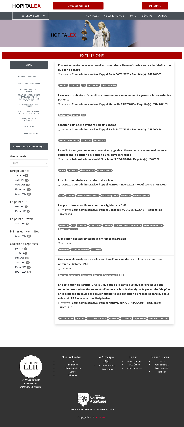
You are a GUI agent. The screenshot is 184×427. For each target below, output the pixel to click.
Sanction (63, 85)
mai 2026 (21, 175)
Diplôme (97, 275)
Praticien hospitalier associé (128, 225)
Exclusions (74, 85)
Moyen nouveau (104, 170)
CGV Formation (134, 368)
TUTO (133, 15)
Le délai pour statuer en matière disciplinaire (87, 180)
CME (73, 225)
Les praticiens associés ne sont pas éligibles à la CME (92, 205)
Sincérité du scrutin (68, 229)
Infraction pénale (141, 195)
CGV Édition (134, 364)
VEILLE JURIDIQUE (114, 15)
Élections (107, 225)
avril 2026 (22, 180)
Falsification (93, 85)
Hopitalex (161, 371)
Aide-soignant (110, 275)
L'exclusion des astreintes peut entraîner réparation (92, 238)
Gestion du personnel (29, 83)
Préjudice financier (80, 249)
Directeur (80, 318)
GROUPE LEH (30, 15)
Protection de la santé (29, 90)
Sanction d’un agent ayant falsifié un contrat (87, 125)
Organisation (140, 318)
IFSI (83, 85)
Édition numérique (73, 368)
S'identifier (155, 6)
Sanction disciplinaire (69, 140)
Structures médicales (158, 318)
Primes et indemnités (29, 76)
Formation (73, 364)
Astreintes (64, 249)
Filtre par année (18, 156)
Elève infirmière (109, 85)
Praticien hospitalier (97, 318)
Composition (95, 225)
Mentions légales (134, 361)
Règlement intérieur (153, 225)
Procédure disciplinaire (88, 195)
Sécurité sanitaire (28, 133)
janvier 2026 (23, 194)
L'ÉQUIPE (147, 15)
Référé (62, 170)
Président (82, 225)
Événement (73, 375)
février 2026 (23, 189)
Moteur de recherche (78, 6)
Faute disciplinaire (109, 195)
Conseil (73, 371)
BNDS (162, 361)
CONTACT (163, 15)
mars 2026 (22, 184)
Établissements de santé (28, 105)
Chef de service (66, 318)
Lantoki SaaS (100, 417)
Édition (73, 361)
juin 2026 (21, 248)
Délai (61, 195)
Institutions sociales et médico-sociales (29, 112)
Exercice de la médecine (29, 119)
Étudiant (75, 115)
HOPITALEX (92, 15)
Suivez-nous (107, 369)
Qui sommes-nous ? (107, 365)
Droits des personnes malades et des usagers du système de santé (29, 98)
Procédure (29, 126)
